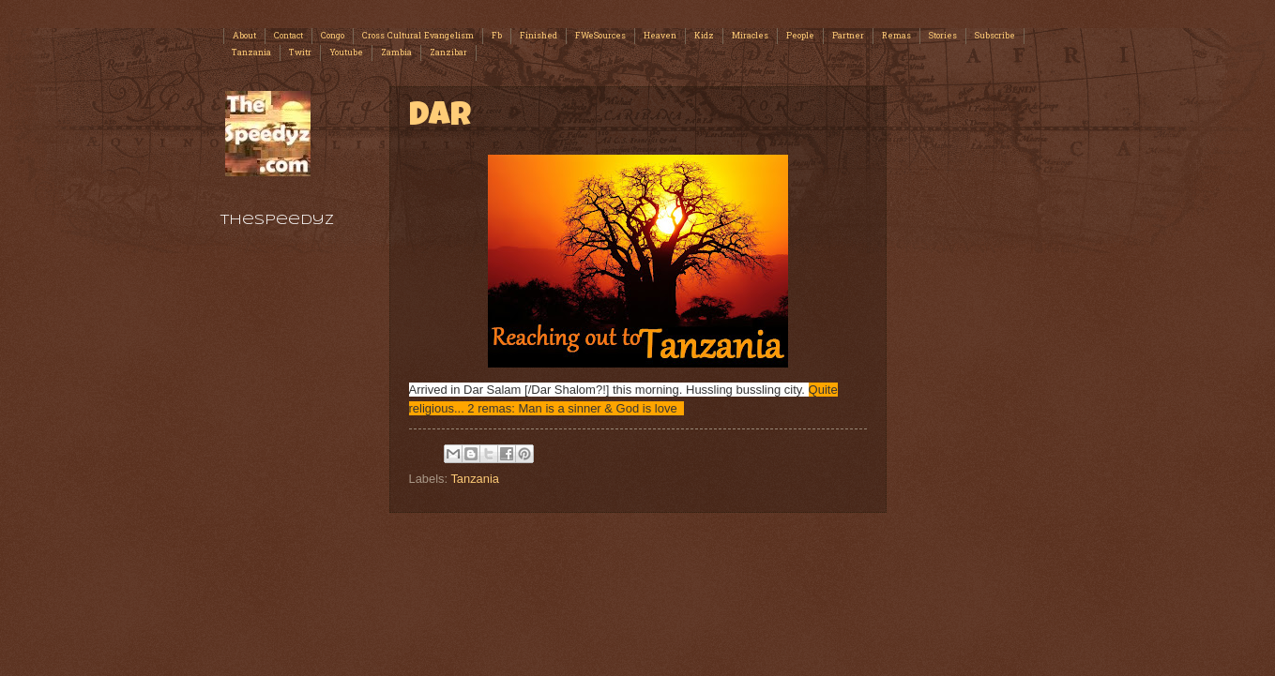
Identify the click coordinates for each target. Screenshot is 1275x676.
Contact (288, 36)
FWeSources (600, 36)
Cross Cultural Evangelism (418, 36)
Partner (848, 36)
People (800, 36)
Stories (943, 36)
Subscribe (995, 36)
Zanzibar (448, 53)
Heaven (660, 36)
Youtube (346, 53)
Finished (538, 36)
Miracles (750, 36)
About (244, 36)
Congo (332, 36)
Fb (497, 36)
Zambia (396, 53)
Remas (896, 36)
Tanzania (251, 53)
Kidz (704, 36)
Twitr (300, 53)
